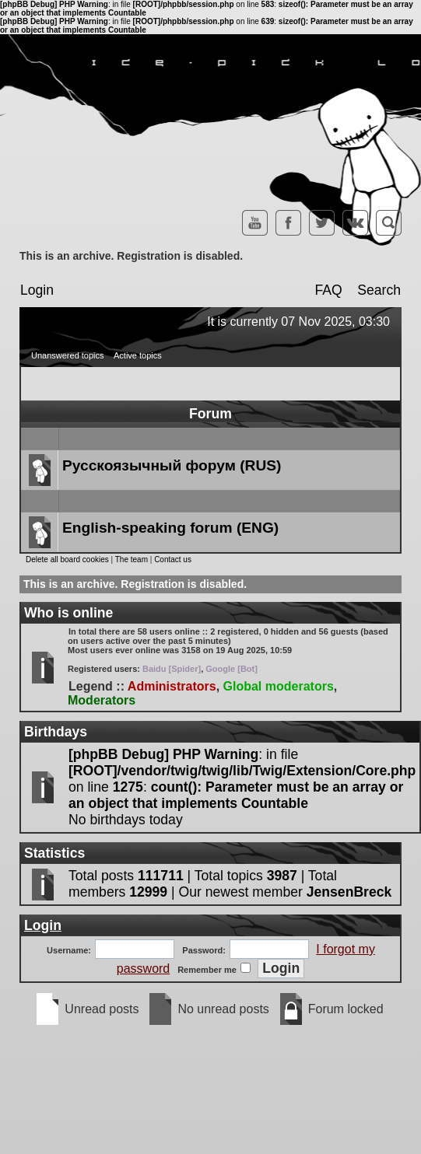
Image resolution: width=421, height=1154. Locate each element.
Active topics (138, 355)
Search (379, 290)
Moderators (101, 700)
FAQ (328, 290)
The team (131, 559)
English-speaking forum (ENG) (170, 527)
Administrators (172, 686)
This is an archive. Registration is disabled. (131, 256)
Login (37, 290)
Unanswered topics (67, 355)
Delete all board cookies (67, 559)
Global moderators (278, 686)
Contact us (172, 559)
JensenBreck (349, 892)
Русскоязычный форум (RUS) (171, 465)
